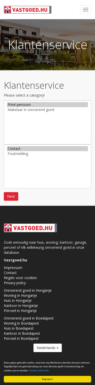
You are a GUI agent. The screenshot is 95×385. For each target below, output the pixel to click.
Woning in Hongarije (20, 295)
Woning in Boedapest (21, 323)
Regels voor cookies (20, 277)
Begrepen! (47, 379)
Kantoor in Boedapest (22, 333)
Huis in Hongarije (18, 300)
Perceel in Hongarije (20, 310)
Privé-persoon (47, 104)
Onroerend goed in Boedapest (29, 318)
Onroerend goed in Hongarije (28, 290)
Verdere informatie (39, 370)
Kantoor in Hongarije (21, 305)
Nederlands (48, 347)
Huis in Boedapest (19, 328)
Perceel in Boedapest (21, 338)
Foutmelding (47, 153)
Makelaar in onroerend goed (47, 109)
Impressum (13, 267)
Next (11, 196)
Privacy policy (15, 282)
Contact (47, 148)
